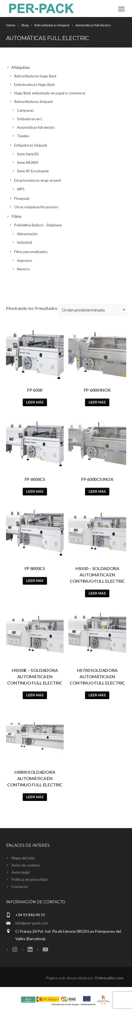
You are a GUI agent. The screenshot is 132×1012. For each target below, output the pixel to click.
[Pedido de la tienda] (92, 309)
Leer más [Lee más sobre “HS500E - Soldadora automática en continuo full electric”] (34, 695)
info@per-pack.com (31, 923)
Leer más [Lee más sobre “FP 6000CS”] (34, 491)
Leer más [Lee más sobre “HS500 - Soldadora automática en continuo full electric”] (97, 593)
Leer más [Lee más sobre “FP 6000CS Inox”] (97, 491)
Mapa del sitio (23, 858)
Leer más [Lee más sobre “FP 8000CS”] (34, 581)
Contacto (19, 886)
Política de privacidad (29, 879)
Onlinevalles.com (109, 977)
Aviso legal (20, 872)
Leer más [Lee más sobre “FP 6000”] (34, 402)
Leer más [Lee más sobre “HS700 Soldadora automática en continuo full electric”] (97, 695)
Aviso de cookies (25, 865)
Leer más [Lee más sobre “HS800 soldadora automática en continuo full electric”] (34, 797)
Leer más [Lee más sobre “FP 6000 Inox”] (97, 402)
